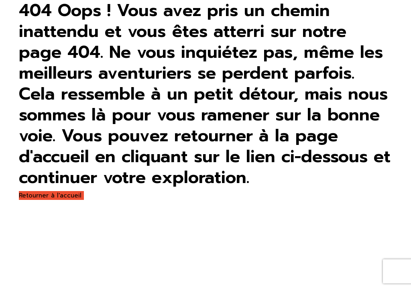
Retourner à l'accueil (51, 195)
